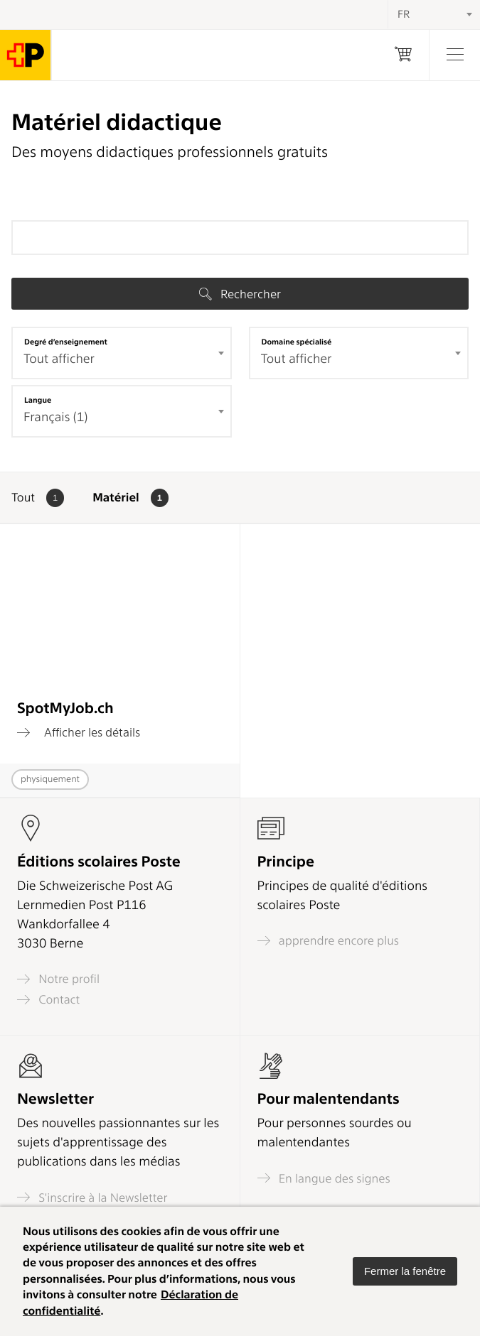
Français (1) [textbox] (55, 417)
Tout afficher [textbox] (59, 359)
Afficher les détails (78, 732)
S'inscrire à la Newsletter (92, 1197)
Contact (48, 999)
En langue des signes (323, 1178)
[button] (405, 1271)
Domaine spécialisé (297, 342)
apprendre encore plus (328, 940)
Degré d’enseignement (65, 342)
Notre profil (58, 979)
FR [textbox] (404, 14)
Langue (37, 400)
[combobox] (121, 353)
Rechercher (240, 294)
